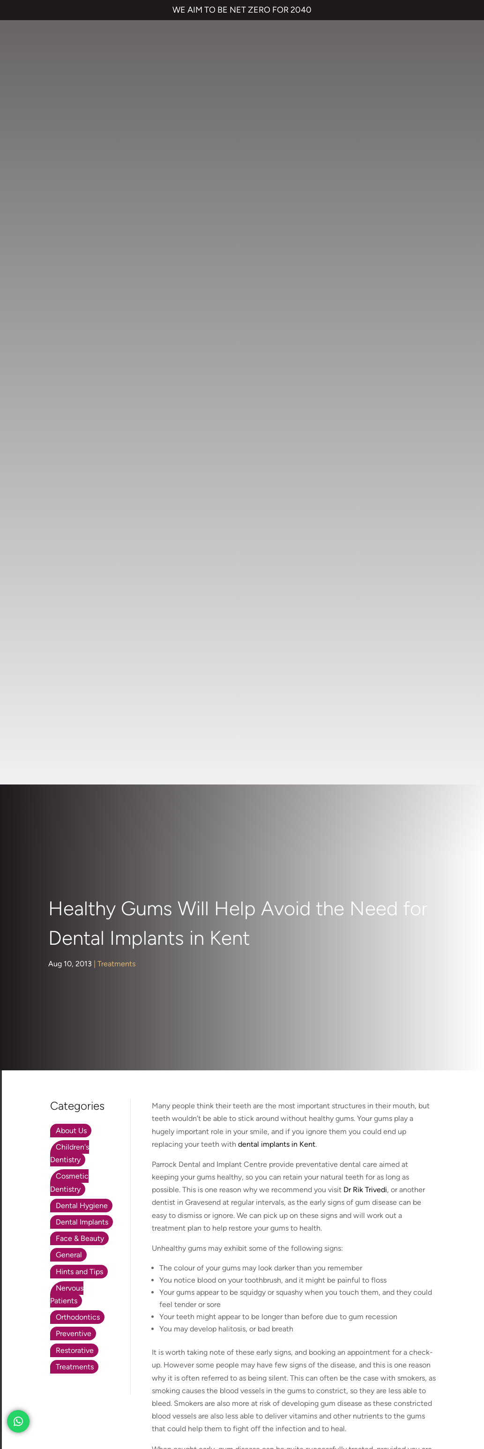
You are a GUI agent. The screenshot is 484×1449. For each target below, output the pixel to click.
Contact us (354, 1144)
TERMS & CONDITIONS (52, 1377)
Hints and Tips (79, 488)
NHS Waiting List (374, 1171)
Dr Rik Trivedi (365, 407)
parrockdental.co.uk (117, 966)
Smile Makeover (243, 1219)
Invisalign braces (243, 1162)
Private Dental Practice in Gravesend (74, 1408)
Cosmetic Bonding (247, 1200)
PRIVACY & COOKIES (126, 1377)
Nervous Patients (66, 511)
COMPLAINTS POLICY (198, 1377)
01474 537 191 (126, 987)
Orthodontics (78, 534)
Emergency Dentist (248, 1237)
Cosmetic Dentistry (69, 400)
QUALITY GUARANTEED (353, 1377)
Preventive (73, 550)
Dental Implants (82, 439)
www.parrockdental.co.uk (391, 788)
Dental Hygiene (82, 422)
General (69, 472)
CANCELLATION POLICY (274, 1377)
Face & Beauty (80, 455)
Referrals (407, 1144)
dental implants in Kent (276, 361)
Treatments (116, 181)
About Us (71, 348)
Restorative (75, 567)
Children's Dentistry (69, 370)
